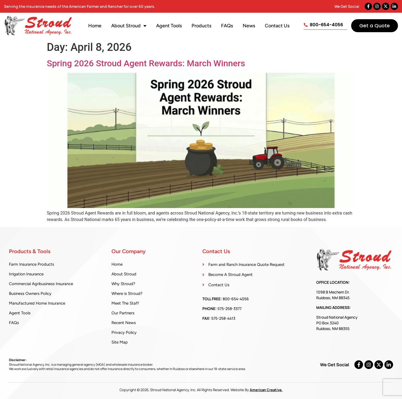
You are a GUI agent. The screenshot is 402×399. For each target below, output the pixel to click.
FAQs (227, 26)
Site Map (119, 342)
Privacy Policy (124, 332)
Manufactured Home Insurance (37, 303)
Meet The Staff (125, 303)
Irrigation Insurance (26, 274)
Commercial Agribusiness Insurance (41, 283)
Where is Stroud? (127, 293)
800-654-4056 (236, 298)
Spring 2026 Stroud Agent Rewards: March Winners (146, 63)
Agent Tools (169, 26)
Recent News (123, 322)
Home (94, 26)
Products (201, 26)
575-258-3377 (230, 308)
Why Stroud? (123, 283)
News (249, 26)
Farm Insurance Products (31, 264)
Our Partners (122, 313)
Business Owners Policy (30, 293)
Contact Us (277, 26)
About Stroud (128, 25)
